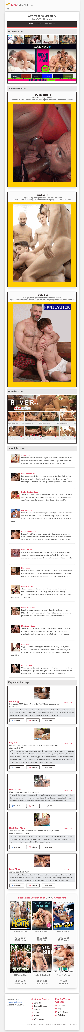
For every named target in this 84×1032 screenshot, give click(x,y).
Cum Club (25, 644)
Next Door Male (17, 828)
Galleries (33, 720)
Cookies (35, 1012)
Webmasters (37, 1019)
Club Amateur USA (29, 531)
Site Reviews (50, 24)
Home (31, 24)
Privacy (35, 1009)
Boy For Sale (26, 665)
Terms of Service (39, 1006)
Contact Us (36, 1003)
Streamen (25, 455)
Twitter (35, 1016)
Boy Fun (13, 742)
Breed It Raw (26, 550)
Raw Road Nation (42, 95)
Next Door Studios (28, 474)
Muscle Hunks (27, 586)
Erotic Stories (61, 1012)
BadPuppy (14, 701)
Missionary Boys (28, 626)
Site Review (16, 720)
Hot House (25, 568)
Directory (60, 1005)
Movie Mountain (28, 608)
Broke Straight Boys (29, 492)
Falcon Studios (27, 510)
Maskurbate (15, 789)
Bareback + (42, 195)
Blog (58, 1009)
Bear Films (14, 869)
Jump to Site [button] (68, 702)
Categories (39, 24)
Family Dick (42, 295)
